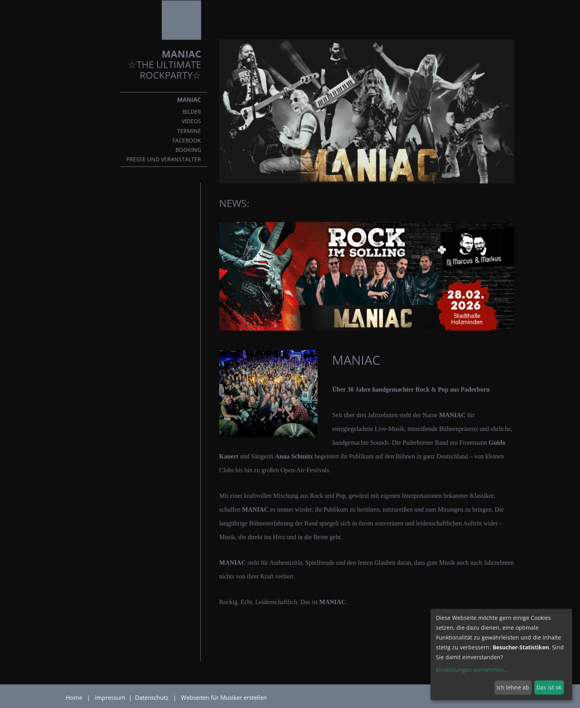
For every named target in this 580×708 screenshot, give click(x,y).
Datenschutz (152, 697)
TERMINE (189, 131)
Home (74, 697)
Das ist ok (549, 687)
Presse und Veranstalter (163, 159)
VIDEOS (191, 121)
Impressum (111, 697)
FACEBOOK (186, 140)
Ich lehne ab (513, 687)
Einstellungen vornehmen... (472, 669)
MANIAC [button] (189, 100)
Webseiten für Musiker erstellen (224, 697)
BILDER (192, 111)
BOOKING (188, 149)
